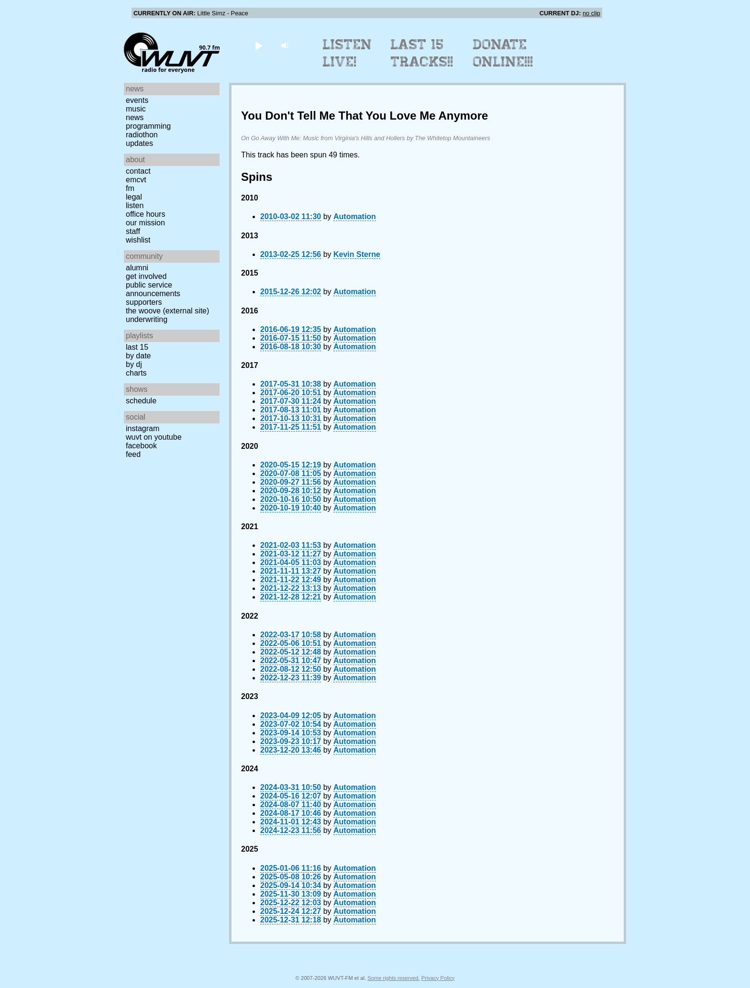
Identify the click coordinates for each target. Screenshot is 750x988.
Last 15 (137, 347)
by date (138, 356)
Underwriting (146, 319)
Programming (148, 126)
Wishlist (138, 240)
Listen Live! (347, 53)
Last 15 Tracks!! (422, 53)
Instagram (142, 428)
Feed (133, 454)
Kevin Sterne (356, 254)
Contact (138, 171)
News (134, 117)
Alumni (137, 268)
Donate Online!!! (503, 53)
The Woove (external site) (167, 311)
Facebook (141, 446)
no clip (591, 13)
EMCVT (136, 180)
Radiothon (142, 135)
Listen (134, 205)
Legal (134, 197)
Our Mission (145, 223)
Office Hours (145, 214)
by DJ (134, 364)
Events (137, 100)
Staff (133, 231)
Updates (139, 143)
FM (130, 188)
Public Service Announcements (153, 289)
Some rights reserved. (393, 978)
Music (136, 109)
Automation (354, 216)
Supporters (144, 302)
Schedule (141, 401)
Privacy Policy (438, 978)
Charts (136, 373)
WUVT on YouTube (154, 437)
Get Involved (146, 276)
